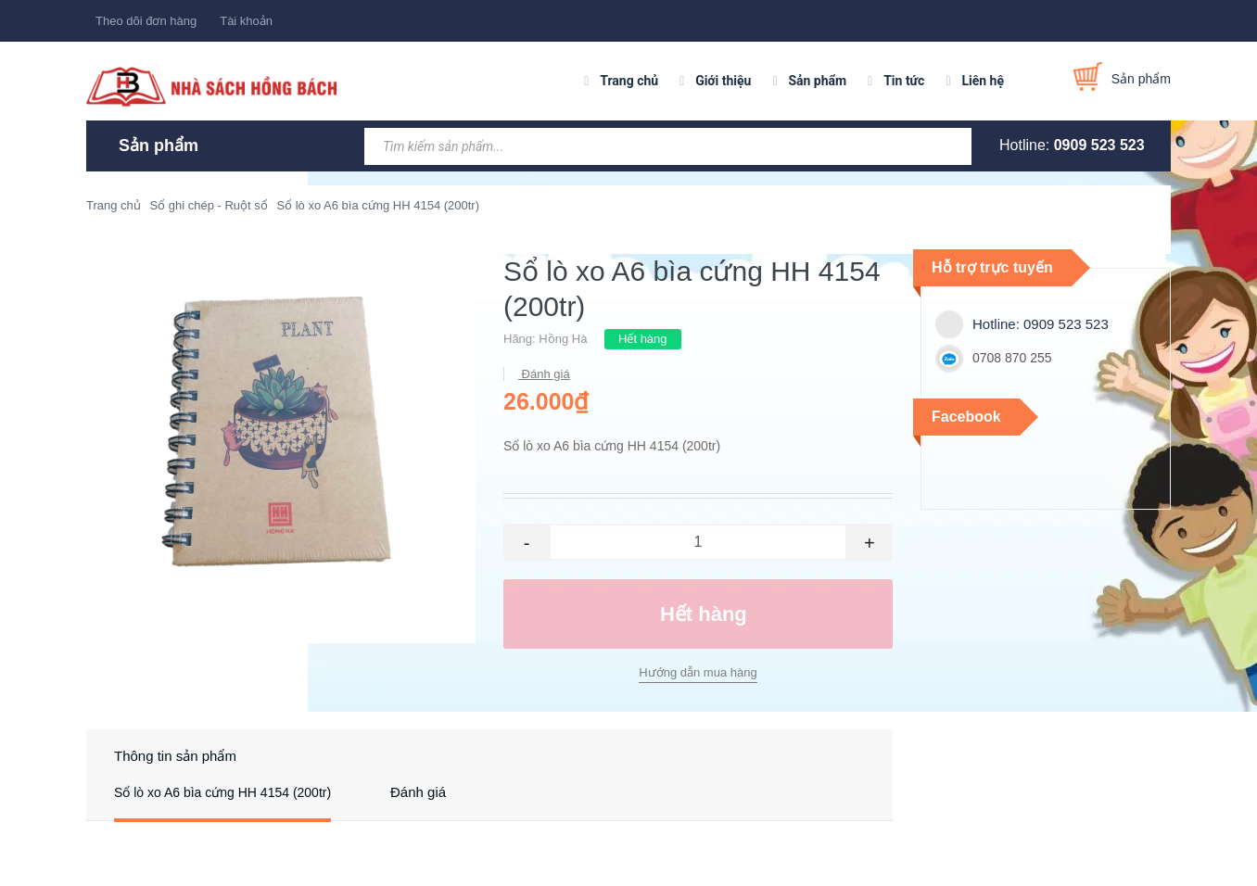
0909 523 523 (1099, 145)
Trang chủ (629, 80)
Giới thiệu (723, 80)
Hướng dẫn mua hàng (697, 672)
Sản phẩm (817, 80)
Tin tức (903, 80)
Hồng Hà (563, 339)
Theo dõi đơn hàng (146, 21)
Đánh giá (544, 374)
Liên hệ (982, 80)
